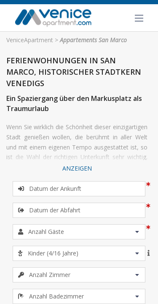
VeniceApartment (29, 40)
